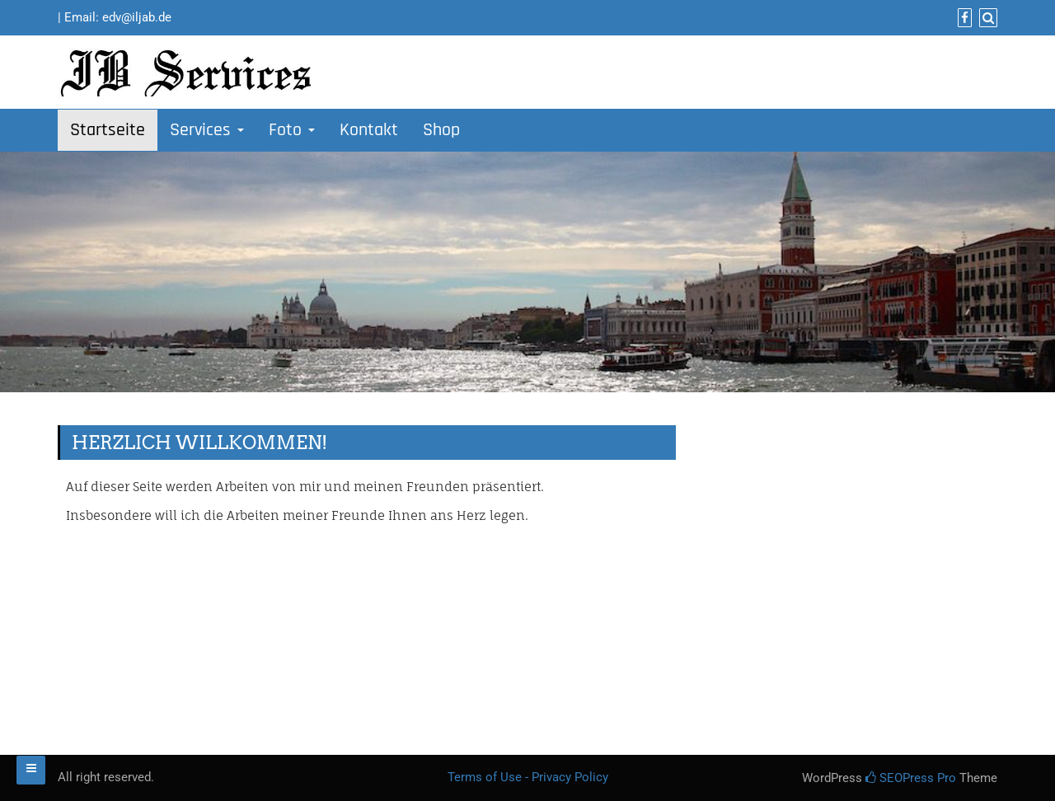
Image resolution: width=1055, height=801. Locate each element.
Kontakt (369, 130)
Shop (441, 130)
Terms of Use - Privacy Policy (528, 777)
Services (207, 130)
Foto (292, 130)
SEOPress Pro (910, 778)
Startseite (107, 130)
